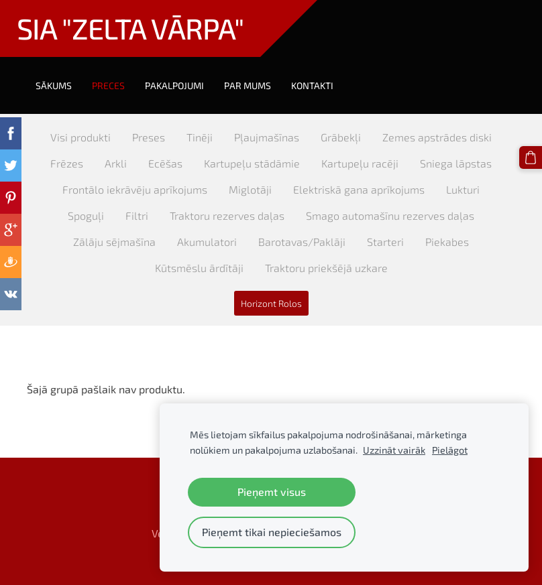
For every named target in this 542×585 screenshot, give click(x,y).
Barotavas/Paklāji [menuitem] (301, 241)
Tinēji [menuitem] (199, 137)
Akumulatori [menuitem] (207, 241)
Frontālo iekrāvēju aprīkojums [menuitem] (134, 189)
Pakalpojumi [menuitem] (174, 85)
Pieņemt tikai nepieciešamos (271, 531)
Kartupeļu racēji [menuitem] (359, 163)
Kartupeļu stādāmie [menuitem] (252, 163)
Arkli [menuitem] (116, 163)
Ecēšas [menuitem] (165, 163)
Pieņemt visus (271, 491)
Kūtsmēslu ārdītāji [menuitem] (199, 267)
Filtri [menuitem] (136, 215)
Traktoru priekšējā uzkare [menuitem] (326, 267)
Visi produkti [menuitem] (80, 137)
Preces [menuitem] (108, 85)
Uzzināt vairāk (394, 450)
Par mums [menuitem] (247, 85)
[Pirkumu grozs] (530, 157)
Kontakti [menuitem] (312, 85)
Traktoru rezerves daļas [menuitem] (227, 215)
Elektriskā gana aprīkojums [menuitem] (359, 189)
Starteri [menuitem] (385, 241)
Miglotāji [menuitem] (250, 189)
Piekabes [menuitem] (447, 241)
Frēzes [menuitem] (66, 163)
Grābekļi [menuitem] (341, 137)
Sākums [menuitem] (54, 85)
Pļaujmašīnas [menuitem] (266, 137)
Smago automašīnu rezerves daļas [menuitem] (390, 215)
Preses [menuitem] (148, 137)
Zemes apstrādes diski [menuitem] (437, 137)
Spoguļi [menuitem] (86, 215)
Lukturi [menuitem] (463, 189)
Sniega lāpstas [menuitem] (456, 163)
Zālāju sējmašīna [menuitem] (114, 241)
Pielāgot (450, 450)
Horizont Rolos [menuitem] (271, 303)
